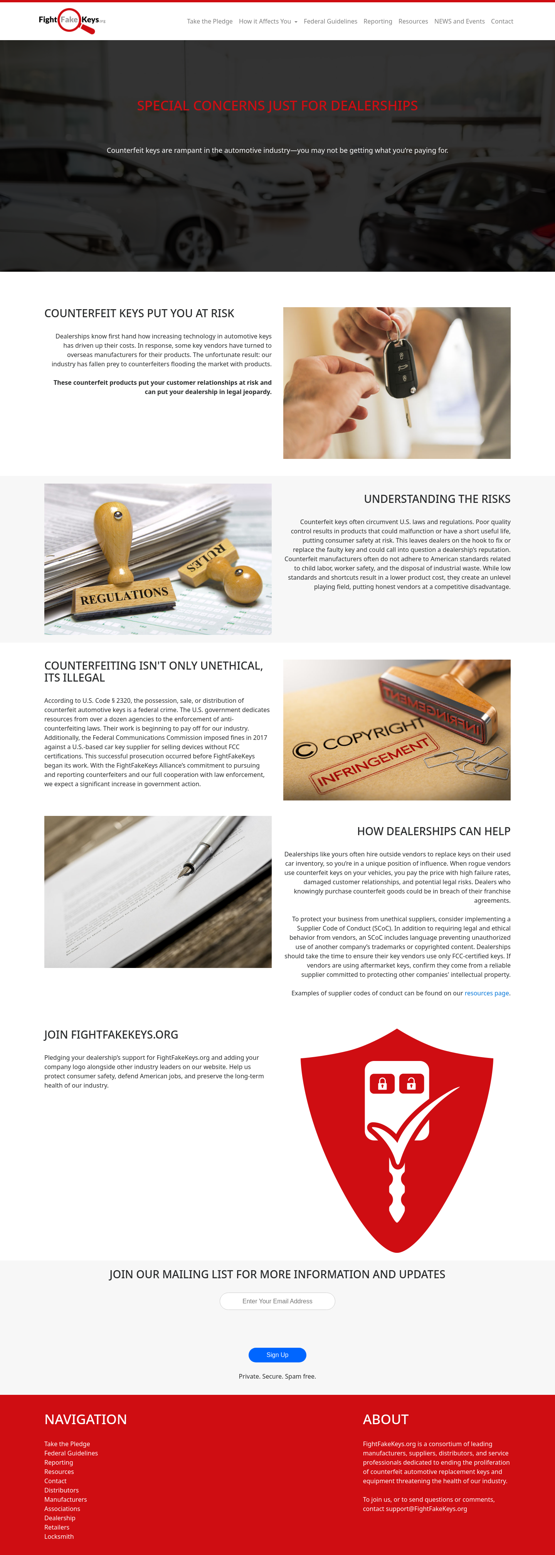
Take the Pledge (210, 21)
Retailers (56, 1527)
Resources (413, 21)
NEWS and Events (459, 21)
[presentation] (281, 1329)
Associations (62, 1508)
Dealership (60, 1518)
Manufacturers (65, 1499)
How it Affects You (266, 21)
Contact (502, 21)
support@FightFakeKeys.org (426, 1508)
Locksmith (59, 1536)
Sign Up (278, 1355)
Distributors (61, 1490)
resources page (487, 993)
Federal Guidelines (330, 21)
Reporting (377, 21)
